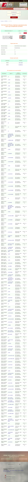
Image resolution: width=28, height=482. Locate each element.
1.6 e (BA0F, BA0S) (11, 413)
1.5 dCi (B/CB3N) (10, 194)
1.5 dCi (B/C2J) (10, 173)
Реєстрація (7, 0)
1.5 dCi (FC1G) (10, 364)
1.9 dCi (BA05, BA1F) (11, 429)
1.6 (8, 198)
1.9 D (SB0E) (10, 266)
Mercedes (7, 470)
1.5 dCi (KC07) (10, 297)
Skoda (13, 470)
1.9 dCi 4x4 (9, 315)
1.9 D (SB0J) (10, 269)
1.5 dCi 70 (9, 94)
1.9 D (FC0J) (9, 379)
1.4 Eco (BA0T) (10, 407)
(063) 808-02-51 (23, 3)
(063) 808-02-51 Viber (11, 475)
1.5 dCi (9, 82)
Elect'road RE (10, 334)
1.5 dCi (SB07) (10, 263)
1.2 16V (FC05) (10, 346)
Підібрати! (14, 17)
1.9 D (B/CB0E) (10, 219)
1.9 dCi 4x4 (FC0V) (11, 389)
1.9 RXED (9, 325)
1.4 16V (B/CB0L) (10, 157)
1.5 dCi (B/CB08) (10, 186)
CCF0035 (5, 21)
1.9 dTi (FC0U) (10, 392)
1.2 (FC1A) (9, 343)
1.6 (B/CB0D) (10, 202)
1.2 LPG (9, 149)
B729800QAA (21, 64)
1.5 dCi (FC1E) (10, 361)
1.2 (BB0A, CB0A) (10, 140)
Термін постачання (8, 30)
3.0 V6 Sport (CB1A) (11, 240)
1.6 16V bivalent (10, 312)
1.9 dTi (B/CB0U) (10, 227)
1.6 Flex (9, 211)
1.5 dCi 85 (9, 97)
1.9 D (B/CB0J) (10, 223)
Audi (11, 470)
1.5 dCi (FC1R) (10, 367)
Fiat (4, 471)
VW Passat (8, 471)
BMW (4, 470)
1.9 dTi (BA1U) (10, 441)
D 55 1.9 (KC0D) (10, 328)
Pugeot (19, 470)
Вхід (3, 0)
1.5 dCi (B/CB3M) (10, 190)
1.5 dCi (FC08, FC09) (11, 358)
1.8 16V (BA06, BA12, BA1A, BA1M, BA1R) (11, 420)
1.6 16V (9, 119)
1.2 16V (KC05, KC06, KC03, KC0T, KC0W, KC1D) (11, 278)
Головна (2, 21)
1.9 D (8, 423)
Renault (16, 470)
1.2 (8, 76)
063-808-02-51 (10, 458)
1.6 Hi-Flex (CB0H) (11, 215)
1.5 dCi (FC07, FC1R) (11, 355)
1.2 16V (9, 79)
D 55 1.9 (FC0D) (10, 395)
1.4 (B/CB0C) (10, 153)
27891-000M (21, 62)
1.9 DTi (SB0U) (10, 272)
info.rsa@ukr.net (9, 477)
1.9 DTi (9, 435)
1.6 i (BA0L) (9, 416)
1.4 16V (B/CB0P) (10, 161)
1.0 (8, 122)
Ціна (19, 30)
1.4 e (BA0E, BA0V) (11, 404)
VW (5, 471)
